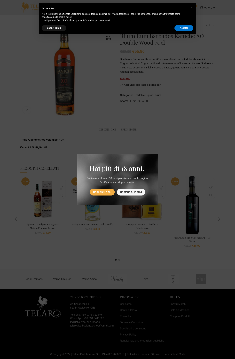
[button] (191, 7)
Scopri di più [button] (54, 28)
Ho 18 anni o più (102, 192)
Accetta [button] (184, 28)
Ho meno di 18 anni (131, 192)
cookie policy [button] (65, 17)
